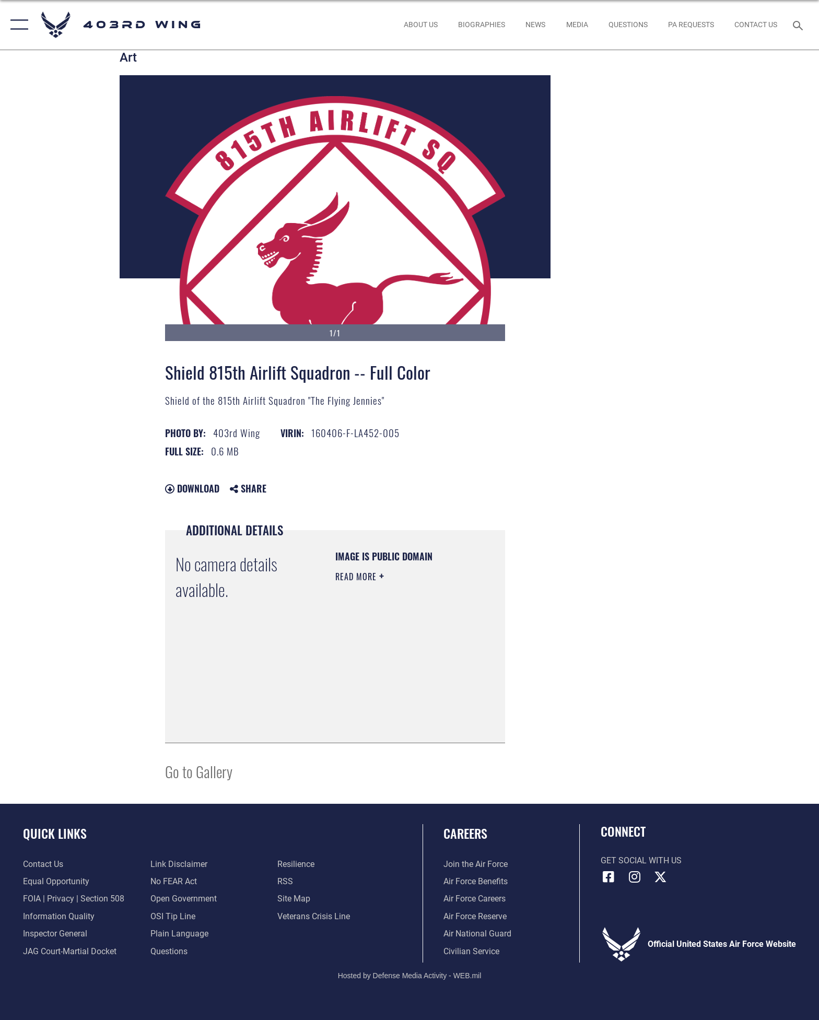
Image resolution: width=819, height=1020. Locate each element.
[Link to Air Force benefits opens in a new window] (475, 881)
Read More (357, 576)
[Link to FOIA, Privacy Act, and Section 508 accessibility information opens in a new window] (73, 899)
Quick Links (55, 833)
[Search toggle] (799, 25)
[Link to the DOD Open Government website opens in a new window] (183, 899)
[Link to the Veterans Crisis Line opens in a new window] (313, 916)
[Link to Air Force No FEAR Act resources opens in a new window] (173, 881)
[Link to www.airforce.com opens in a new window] (475, 864)
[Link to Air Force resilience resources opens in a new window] (295, 864)
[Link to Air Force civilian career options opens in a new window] (471, 951)
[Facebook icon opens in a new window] (608, 877)
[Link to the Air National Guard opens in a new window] (477, 934)
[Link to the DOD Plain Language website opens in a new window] (179, 934)
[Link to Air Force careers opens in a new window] (474, 899)
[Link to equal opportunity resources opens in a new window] (56, 881)
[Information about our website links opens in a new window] (178, 864)
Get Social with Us (641, 860)
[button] (17, 25)
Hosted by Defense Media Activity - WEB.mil (410, 975)
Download (192, 488)
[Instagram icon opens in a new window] (634, 877)
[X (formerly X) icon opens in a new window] (660, 877)
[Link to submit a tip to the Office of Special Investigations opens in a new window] (172, 916)
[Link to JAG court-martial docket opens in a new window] (69, 951)
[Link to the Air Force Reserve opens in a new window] (475, 916)
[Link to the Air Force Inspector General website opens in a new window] (55, 934)
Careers (465, 833)
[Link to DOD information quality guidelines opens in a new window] (59, 916)
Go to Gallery (198, 771)
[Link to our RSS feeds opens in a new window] (285, 881)
